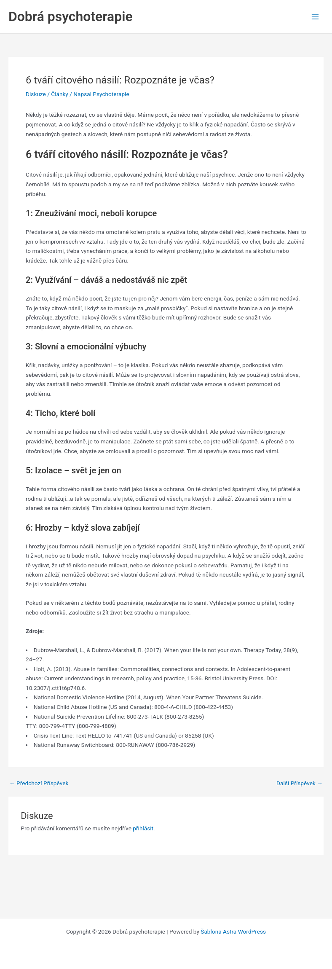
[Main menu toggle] (315, 16)
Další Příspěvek (299, 783)
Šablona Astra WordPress (233, 931)
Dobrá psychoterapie (70, 16)
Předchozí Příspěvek (38, 783)
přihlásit (143, 828)
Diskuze (36, 94)
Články (59, 94)
